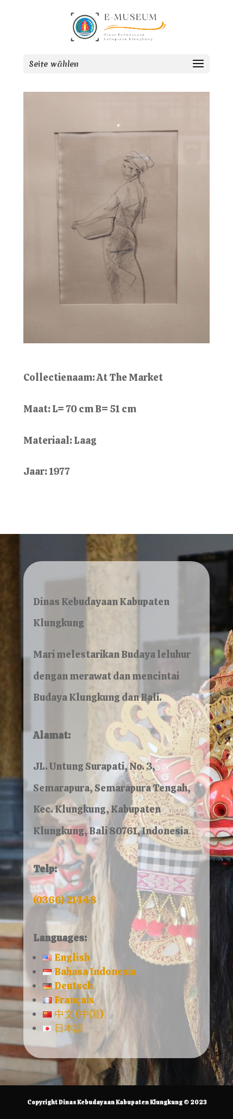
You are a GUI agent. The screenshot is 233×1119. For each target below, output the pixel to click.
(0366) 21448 (65, 900)
